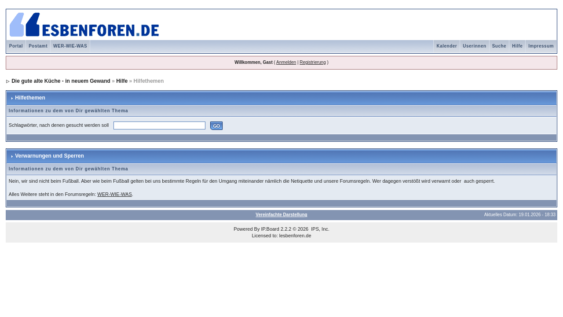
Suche (499, 46)
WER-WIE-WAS (70, 46)
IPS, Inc (319, 229)
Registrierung (312, 62)
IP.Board (270, 229)
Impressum (541, 46)
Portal (16, 46)
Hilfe (517, 46)
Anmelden (286, 62)
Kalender (446, 46)
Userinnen (474, 46)
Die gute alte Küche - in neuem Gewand (60, 81)
